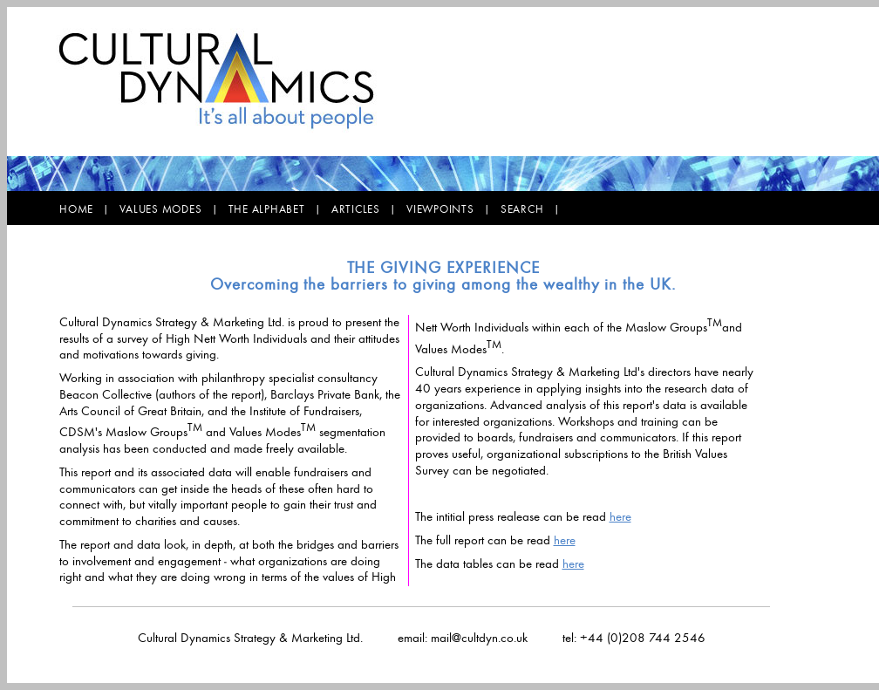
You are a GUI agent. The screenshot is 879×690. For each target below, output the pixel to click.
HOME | (89, 208)
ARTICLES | (368, 208)
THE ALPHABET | (279, 208)
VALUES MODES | (173, 208)
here (620, 516)
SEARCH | (535, 208)
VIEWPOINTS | (453, 208)
